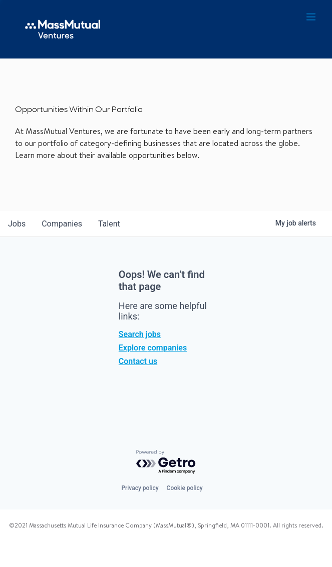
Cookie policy (185, 488)
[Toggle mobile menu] (311, 17)
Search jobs (140, 334)
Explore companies (153, 347)
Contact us (138, 361)
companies (62, 223)
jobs (17, 223)
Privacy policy (139, 488)
